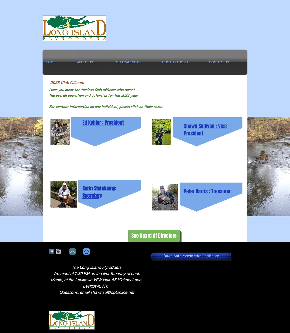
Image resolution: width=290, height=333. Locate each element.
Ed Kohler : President (103, 122)
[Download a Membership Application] (191, 256)
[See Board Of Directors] (154, 236)
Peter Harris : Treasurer (207, 191)
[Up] (72, 251)
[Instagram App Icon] (58, 251)
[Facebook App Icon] (51, 251)
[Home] (86, 251)
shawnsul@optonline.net (112, 292)
